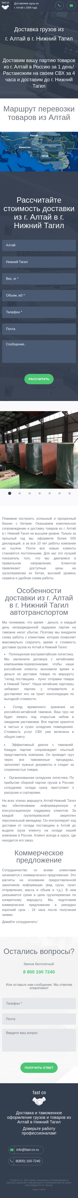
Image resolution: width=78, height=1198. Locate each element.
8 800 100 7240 (39, 972)
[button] (9, 493)
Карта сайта (39, 1189)
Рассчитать (38, 379)
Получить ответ (39, 1067)
